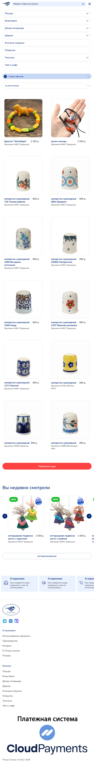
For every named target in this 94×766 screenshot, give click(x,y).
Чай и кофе (11, 64)
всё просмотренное (47, 556)
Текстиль (47, 57)
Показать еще (47, 466)
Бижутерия (47, 20)
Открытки (10, 50)
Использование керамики (16, 635)
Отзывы (6, 655)
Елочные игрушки (14, 42)
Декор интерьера (47, 28)
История (6, 645)
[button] (89, 516)
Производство (10, 640)
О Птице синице (11, 650)
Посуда (47, 13)
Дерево (47, 35)
